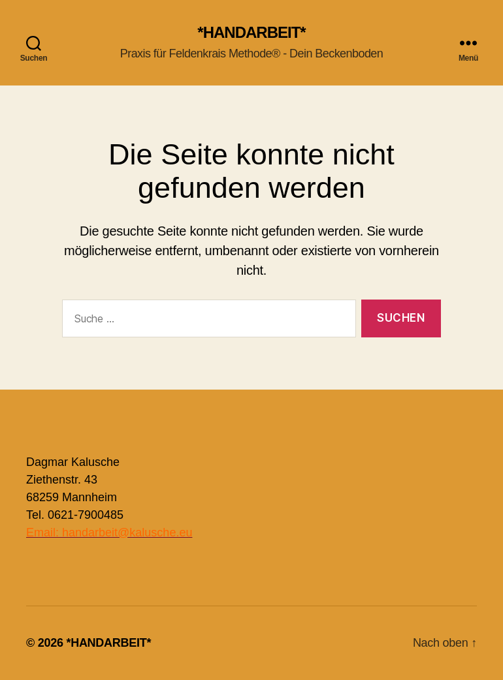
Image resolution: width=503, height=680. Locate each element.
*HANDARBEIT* (251, 32)
